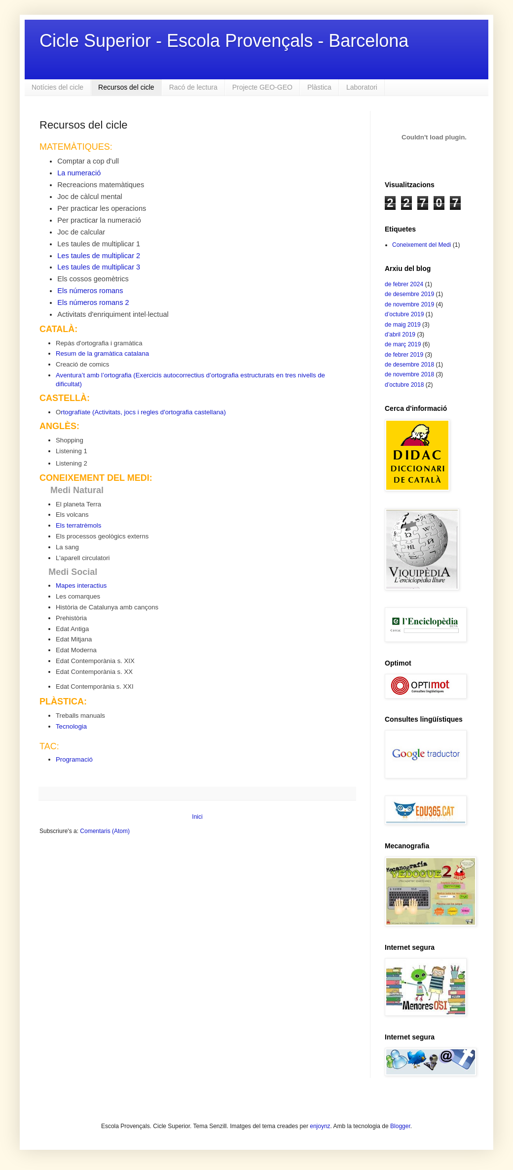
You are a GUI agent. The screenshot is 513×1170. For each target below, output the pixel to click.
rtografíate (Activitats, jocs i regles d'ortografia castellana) (143, 412)
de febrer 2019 (404, 354)
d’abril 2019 (400, 334)
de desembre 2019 (409, 294)
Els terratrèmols (78, 525)
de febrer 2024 (404, 284)
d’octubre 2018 (404, 384)
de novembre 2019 (409, 304)
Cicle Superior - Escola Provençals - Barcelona (223, 41)
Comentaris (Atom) (105, 831)
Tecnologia (71, 726)
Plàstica (319, 87)
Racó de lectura (193, 87)
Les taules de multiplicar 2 (98, 256)
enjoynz (320, 1126)
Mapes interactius (81, 585)
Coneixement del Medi (421, 244)
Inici (197, 816)
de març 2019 (403, 344)
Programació (74, 759)
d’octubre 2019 (404, 314)
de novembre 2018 (409, 374)
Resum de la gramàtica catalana (102, 353)
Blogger (400, 1126)
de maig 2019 (403, 324)
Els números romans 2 (93, 302)
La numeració (79, 173)
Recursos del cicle (126, 87)
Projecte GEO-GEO (262, 87)
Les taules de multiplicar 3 (98, 267)
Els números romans (90, 291)
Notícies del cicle (57, 87)
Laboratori (361, 87)
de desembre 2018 (409, 364)
